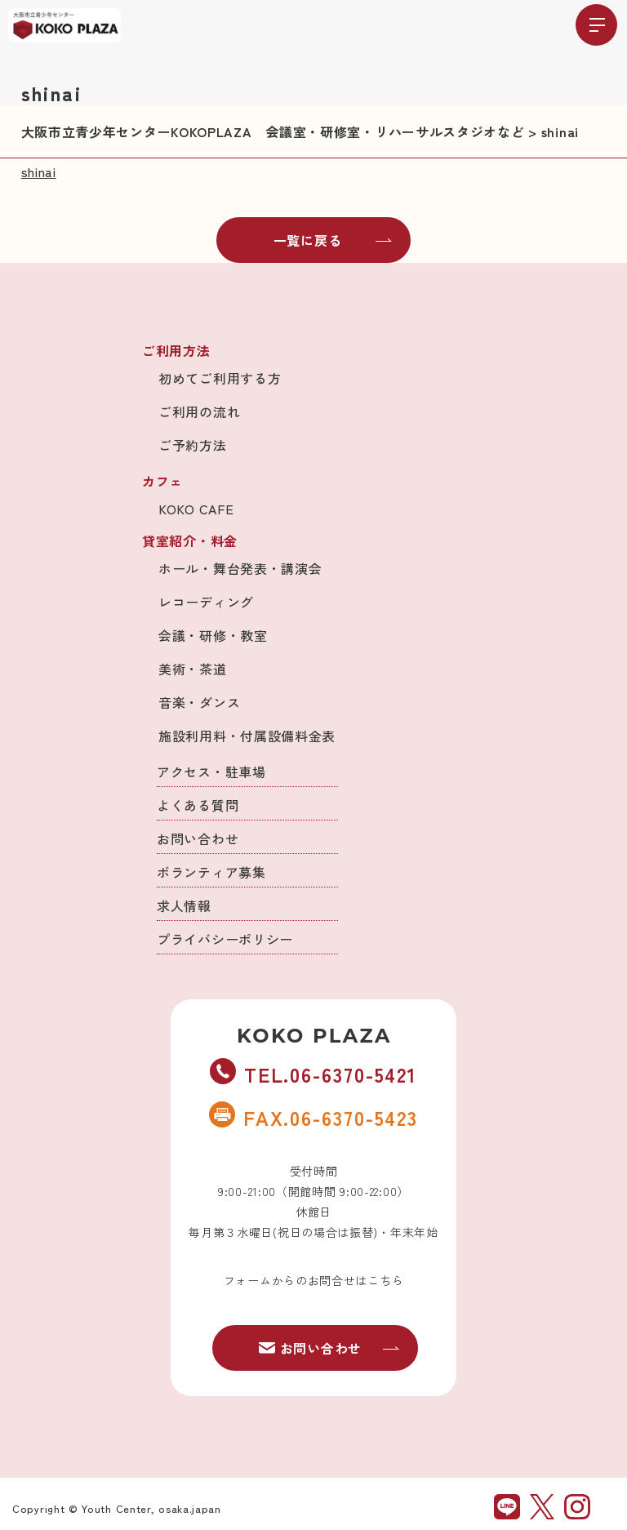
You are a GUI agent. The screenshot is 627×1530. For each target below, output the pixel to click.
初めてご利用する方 (219, 378)
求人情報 (184, 905)
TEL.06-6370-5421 (313, 1073)
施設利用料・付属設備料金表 (247, 735)
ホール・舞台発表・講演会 (240, 568)
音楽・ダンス (199, 702)
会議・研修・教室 (213, 635)
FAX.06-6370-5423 (313, 1116)
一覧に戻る (333, 240)
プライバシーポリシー (225, 939)
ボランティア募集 (211, 872)
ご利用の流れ (199, 411)
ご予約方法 (192, 445)
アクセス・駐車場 (211, 771)
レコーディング (206, 602)
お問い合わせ (197, 838)
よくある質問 (197, 805)
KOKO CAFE (195, 508)
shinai (38, 171)
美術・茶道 (192, 668)
